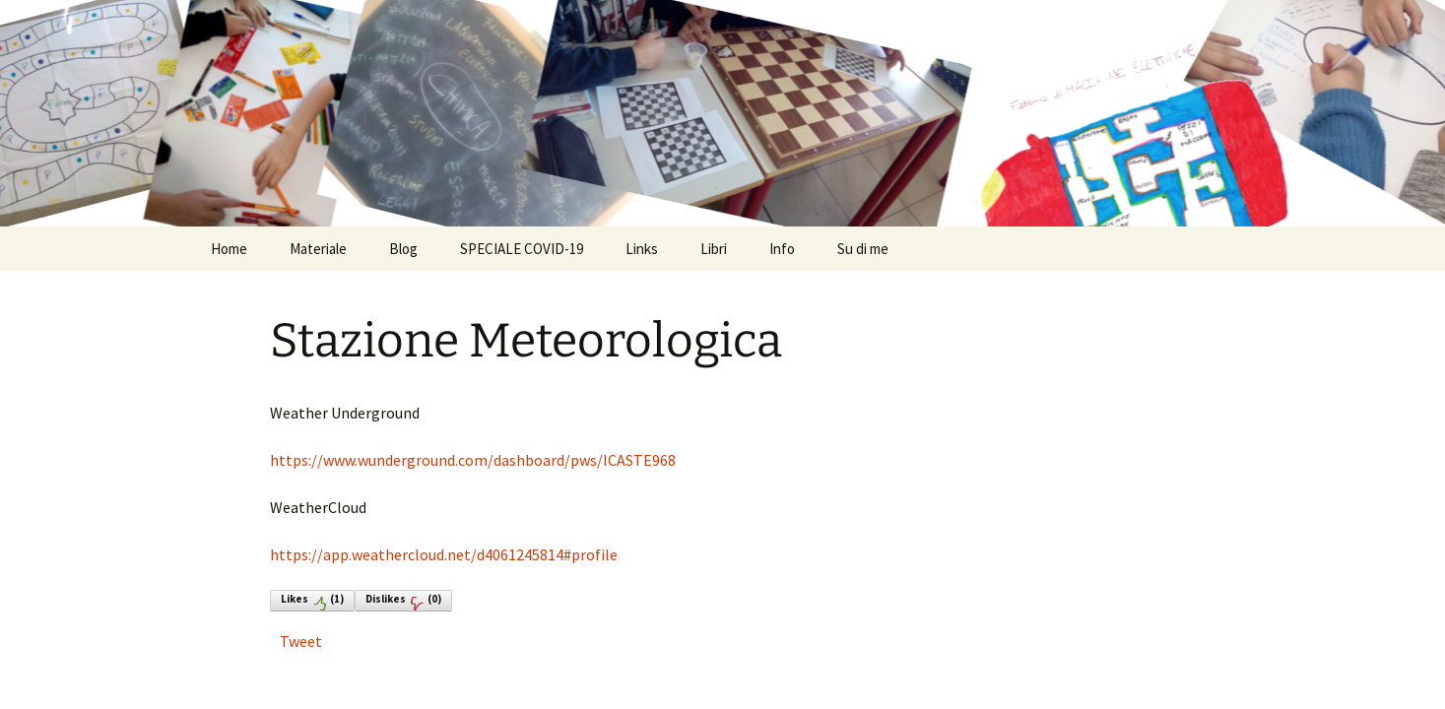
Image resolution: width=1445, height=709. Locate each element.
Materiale (318, 248)
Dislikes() (403, 601)
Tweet (301, 641)
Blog (403, 248)
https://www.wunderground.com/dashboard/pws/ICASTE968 (473, 460)
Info (782, 248)
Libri (713, 248)
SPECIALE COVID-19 (521, 248)
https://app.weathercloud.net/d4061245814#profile (444, 554)
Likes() (312, 601)
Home (229, 248)
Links (641, 248)
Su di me (862, 248)
